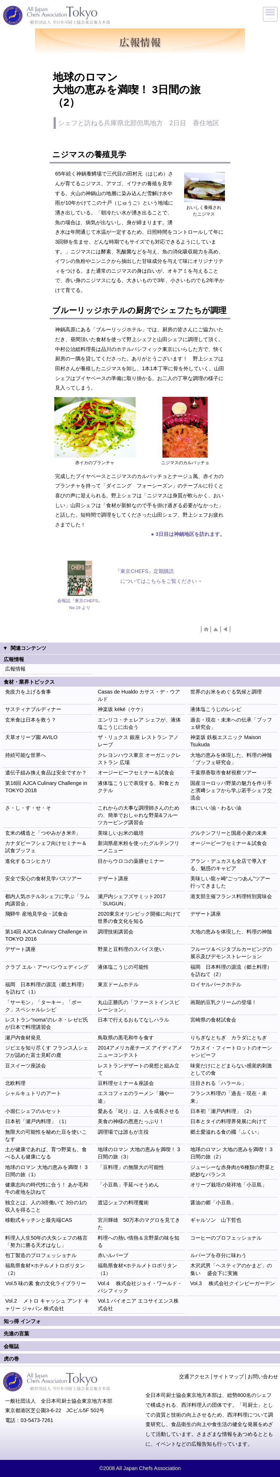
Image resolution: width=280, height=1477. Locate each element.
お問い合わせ (263, 1376)
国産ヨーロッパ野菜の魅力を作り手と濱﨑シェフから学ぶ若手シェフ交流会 (231, 790)
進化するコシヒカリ (28, 861)
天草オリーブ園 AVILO (31, 737)
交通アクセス (194, 1376)
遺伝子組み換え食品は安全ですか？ (46, 772)
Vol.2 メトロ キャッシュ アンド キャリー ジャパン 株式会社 (47, 1304)
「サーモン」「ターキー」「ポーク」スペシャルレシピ (43, 1005)
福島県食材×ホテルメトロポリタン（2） (45, 1269)
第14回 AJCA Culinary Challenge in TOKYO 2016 (46, 935)
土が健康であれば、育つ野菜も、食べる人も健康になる (46, 1153)
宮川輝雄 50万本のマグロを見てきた (139, 1223)
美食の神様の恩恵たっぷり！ (131, 1121)
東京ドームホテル (118, 984)
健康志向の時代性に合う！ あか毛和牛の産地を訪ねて (46, 1188)
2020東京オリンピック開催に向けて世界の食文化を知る (139, 917)
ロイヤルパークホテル (215, 984)
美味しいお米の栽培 (121, 833)
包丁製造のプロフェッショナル (41, 1255)
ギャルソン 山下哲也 (215, 1220)
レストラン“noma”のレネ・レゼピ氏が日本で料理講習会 (46, 1023)
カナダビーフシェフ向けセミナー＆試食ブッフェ (46, 846)
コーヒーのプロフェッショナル (226, 1238)
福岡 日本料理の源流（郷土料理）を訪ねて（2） (231, 970)
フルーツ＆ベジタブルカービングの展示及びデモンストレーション (231, 952)
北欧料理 (15, 1083)
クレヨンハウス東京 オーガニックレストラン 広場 (139, 758)
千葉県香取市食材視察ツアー (223, 772)
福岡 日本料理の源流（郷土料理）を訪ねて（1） (46, 988)
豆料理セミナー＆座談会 (126, 1083)
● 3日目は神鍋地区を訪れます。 (188, 534)
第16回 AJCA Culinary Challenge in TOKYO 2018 (46, 786)
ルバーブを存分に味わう (218, 1255)
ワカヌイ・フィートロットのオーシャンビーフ (231, 1051)
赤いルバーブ (113, 1255)
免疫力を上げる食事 (28, 692)
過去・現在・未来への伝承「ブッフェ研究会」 (231, 723)
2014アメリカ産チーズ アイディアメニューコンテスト (140, 1051)
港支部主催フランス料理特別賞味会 (231, 896)
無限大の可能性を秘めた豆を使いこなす (46, 1135)
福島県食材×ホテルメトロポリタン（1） (137, 1269)
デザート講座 (113, 878)
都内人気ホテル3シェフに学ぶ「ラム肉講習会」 (47, 900)
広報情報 (15, 669)
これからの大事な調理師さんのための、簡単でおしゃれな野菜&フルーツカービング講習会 (138, 815)
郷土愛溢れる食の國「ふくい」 (226, 1132)
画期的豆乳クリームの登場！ (223, 1002)
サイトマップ (228, 1376)
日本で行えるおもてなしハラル (133, 1020)
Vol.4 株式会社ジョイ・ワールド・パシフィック (140, 1287)
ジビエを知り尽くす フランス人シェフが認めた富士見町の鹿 (46, 1051)
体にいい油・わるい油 (215, 808)
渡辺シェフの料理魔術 (123, 1202)
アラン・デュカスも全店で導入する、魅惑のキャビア (228, 864)
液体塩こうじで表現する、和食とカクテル (138, 786)
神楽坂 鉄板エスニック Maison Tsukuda (225, 740)
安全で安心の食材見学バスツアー (43, 878)
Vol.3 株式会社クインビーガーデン (232, 1283)
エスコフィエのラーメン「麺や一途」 (136, 1096)
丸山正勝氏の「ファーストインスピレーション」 (138, 1005)
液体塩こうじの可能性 (123, 967)
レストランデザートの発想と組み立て (138, 1069)
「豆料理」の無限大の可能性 (131, 1167)
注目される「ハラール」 (218, 1083)
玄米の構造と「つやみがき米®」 (43, 833)
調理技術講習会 (115, 932)
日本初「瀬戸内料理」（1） (37, 1121)
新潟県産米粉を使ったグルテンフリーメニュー (138, 846)
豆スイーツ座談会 (25, 1066)
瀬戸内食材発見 (23, 1037)
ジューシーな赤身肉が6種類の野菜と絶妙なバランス (232, 1170)
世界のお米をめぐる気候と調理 (226, 692)
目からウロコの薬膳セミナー (131, 861)
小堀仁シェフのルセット (33, 1111)
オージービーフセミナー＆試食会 (136, 772)
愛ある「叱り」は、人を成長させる (138, 1111)
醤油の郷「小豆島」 (213, 1202)
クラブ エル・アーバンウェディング (46, 967)
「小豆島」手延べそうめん (128, 1185)
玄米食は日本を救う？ (30, 720)
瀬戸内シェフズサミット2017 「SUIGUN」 (132, 900)
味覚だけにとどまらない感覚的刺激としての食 (231, 1069)
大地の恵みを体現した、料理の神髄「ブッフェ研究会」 (231, 758)
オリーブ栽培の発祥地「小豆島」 (228, 1185)
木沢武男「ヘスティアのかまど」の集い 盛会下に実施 (231, 1269)
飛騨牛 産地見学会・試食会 (36, 914)
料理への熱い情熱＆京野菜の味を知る (138, 1241)
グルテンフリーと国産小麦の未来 (228, 833)
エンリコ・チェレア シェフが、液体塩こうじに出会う (139, 723)
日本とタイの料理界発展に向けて (228, 1121)
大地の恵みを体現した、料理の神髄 (231, 932)
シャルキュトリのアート (33, 1093)
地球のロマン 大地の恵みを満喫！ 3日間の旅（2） (231, 1153)
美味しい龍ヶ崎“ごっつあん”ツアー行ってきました (230, 882)
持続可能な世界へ (25, 755)
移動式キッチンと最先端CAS (38, 1220)
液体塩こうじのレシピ (215, 709)
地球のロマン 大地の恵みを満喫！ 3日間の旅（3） (139, 1153)
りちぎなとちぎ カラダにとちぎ (228, 1037)
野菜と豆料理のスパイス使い (131, 949)
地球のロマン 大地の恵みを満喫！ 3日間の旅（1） (46, 1170)
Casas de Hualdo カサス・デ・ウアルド (139, 695)
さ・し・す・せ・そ (28, 808)
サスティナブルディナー (33, 709)
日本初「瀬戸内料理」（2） (222, 1111)
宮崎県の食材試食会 (213, 1020)
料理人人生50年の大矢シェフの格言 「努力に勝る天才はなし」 (46, 1241)
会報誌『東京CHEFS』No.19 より (79, 604)
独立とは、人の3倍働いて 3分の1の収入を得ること (46, 1206)
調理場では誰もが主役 (123, 1132)
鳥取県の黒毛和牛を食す (126, 1037)
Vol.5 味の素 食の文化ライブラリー (45, 1283)
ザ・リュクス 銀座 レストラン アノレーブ (138, 740)
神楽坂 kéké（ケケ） (122, 709)
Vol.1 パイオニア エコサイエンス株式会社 (138, 1304)
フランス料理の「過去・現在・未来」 (228, 1096)
